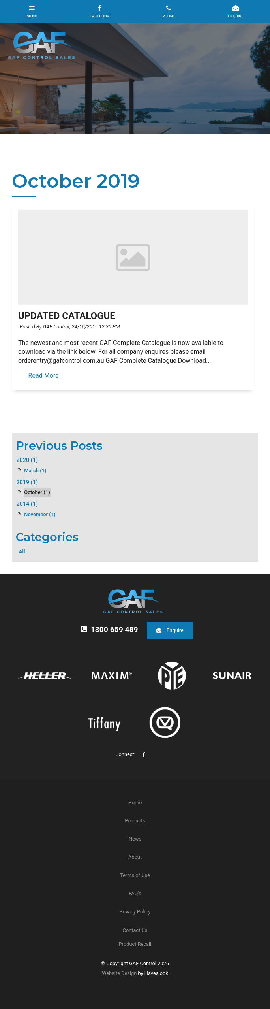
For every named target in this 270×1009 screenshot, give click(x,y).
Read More (43, 376)
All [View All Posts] (22, 551)
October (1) (37, 492)
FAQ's (135, 893)
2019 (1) (27, 482)
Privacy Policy (135, 912)
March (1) (35, 470)
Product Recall (135, 944)
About (135, 857)
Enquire (175, 630)
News (135, 839)
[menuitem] (135, 803)
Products (135, 821)
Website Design (119, 973)
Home (135, 802)
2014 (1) (27, 504)
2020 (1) (27, 460)
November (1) (39, 514)
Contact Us (135, 930)
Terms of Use (135, 875)
